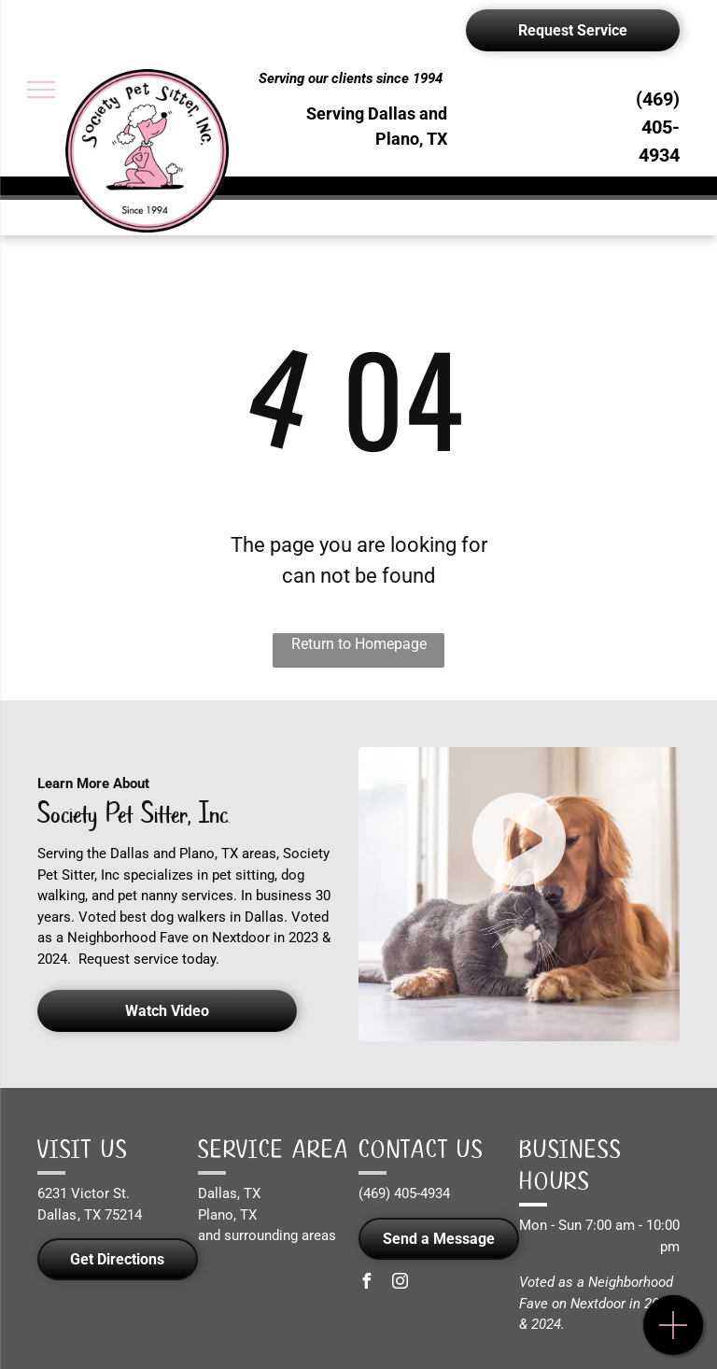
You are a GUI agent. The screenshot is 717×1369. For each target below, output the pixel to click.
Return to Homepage (359, 644)
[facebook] (366, 1283)
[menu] (41, 89)
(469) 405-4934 (658, 127)
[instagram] (399, 1283)
